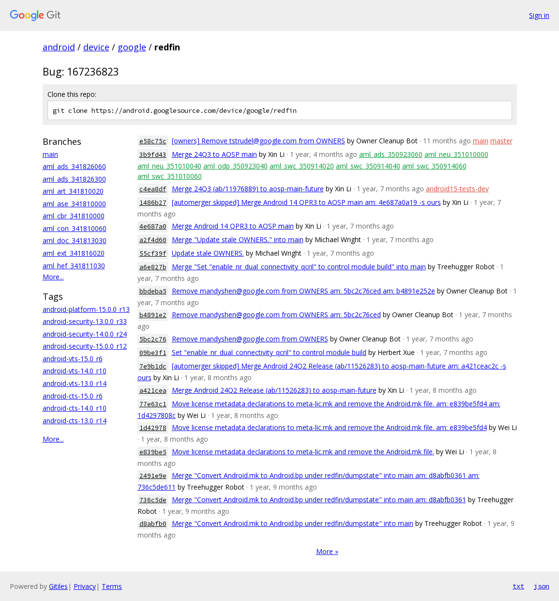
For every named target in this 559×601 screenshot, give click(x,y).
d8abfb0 (152, 524)
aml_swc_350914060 (434, 165)
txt (518, 586)
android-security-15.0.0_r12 (85, 346)
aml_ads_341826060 (74, 166)
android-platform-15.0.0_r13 (86, 309)
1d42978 (152, 428)
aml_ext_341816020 (74, 253)
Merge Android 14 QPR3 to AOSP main (233, 226)
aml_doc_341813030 (74, 240)
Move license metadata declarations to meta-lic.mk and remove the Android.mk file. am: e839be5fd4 (329, 427)
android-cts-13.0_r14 (74, 420)
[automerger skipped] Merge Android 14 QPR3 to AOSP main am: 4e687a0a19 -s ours (306, 202)
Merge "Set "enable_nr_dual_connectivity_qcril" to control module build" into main (299, 266)
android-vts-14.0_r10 (74, 370)
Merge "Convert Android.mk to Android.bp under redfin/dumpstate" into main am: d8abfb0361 (319, 499)
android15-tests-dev (457, 188)
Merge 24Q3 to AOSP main (214, 154)
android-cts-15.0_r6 (73, 396)
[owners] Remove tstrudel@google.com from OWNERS (258, 140)
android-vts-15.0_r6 (73, 358)
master (501, 140)
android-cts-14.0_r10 (74, 408)
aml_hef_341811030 (74, 265)
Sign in (539, 15)
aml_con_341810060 (74, 228)
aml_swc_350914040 (368, 165)
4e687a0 (152, 226)
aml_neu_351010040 (169, 165)
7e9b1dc (152, 366)
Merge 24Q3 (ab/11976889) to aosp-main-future (248, 188)
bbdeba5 (152, 291)
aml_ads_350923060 (391, 154)
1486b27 (152, 203)
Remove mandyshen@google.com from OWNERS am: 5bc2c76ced (276, 314)
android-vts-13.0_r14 (74, 383)
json (541, 586)
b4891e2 (152, 315)
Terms (112, 586)
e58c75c (152, 141)
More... (53, 276)
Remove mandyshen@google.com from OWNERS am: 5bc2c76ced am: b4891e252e (303, 290)
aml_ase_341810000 (74, 203)
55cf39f (152, 253)
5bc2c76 (152, 339)
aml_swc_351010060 (169, 176)
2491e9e (152, 476)
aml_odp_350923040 (235, 165)
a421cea (152, 390)
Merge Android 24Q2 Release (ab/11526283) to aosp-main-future (274, 390)
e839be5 (152, 452)
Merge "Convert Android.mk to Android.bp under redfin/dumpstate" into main (292, 523)
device (96, 47)
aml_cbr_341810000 (74, 215)
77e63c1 (152, 404)
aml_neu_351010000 (456, 154)
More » (327, 551)
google (132, 47)
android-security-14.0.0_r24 (85, 334)
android (59, 47)
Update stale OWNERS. (208, 253)
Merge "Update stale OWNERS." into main (237, 239)
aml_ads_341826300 (74, 179)
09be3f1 (152, 353)
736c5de (152, 500)
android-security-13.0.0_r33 (85, 321)
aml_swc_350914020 (302, 165)
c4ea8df (152, 189)
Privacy (85, 586)
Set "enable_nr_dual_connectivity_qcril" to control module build (269, 352)
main (50, 154)
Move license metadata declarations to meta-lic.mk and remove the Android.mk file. (303, 451)
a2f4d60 (152, 240)
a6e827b (152, 267)
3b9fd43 (152, 155)
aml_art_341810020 (73, 191)
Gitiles (58, 586)
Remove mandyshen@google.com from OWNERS (250, 338)
